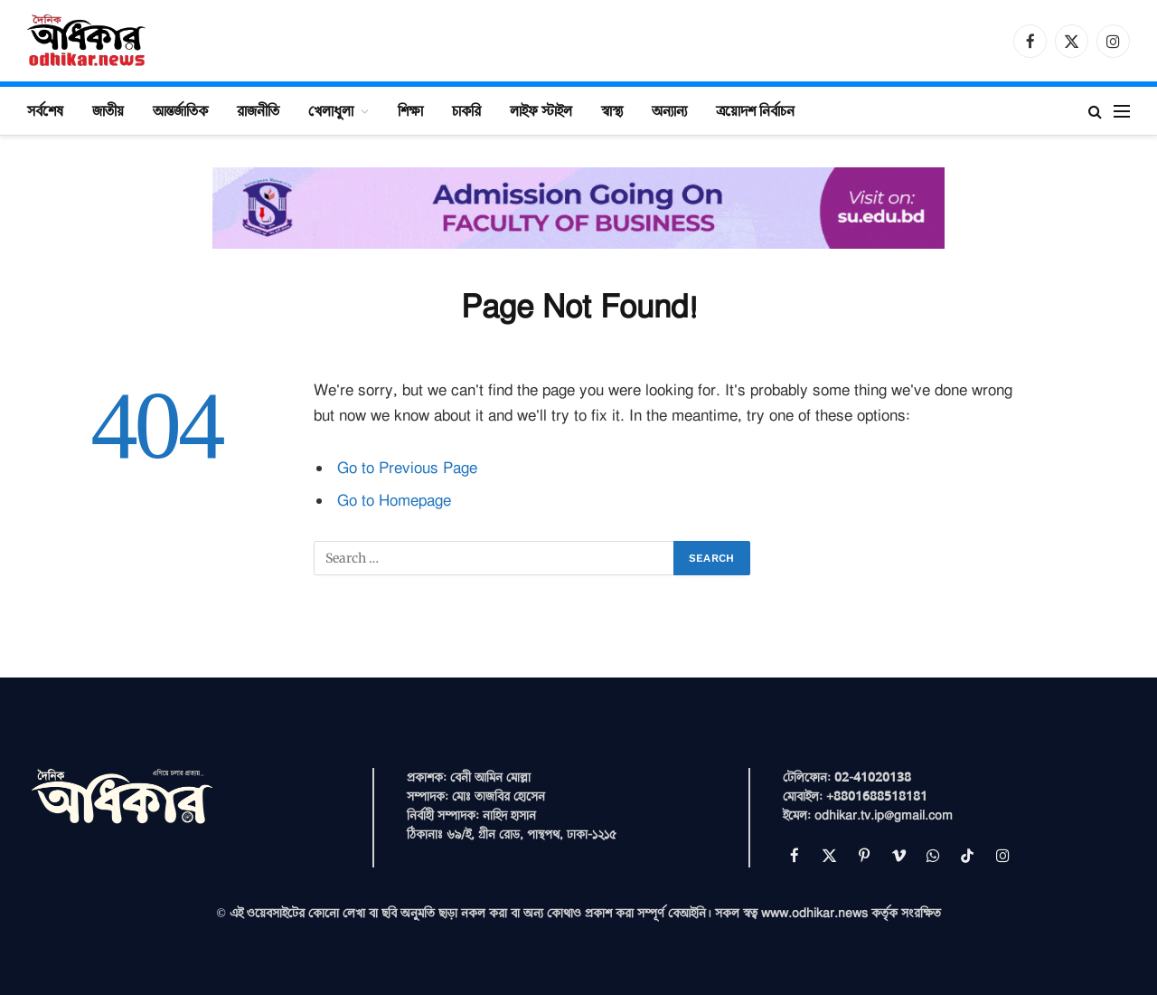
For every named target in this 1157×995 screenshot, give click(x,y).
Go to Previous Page (407, 468)
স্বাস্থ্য (612, 110)
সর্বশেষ (45, 110)
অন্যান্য (669, 110)
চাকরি (466, 110)
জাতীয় (108, 110)
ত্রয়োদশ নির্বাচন (755, 110)
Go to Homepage (394, 500)
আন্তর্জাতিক (180, 110)
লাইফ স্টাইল (541, 110)
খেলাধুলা (330, 110)
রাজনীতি (258, 110)
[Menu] (1122, 110)
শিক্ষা (410, 110)
